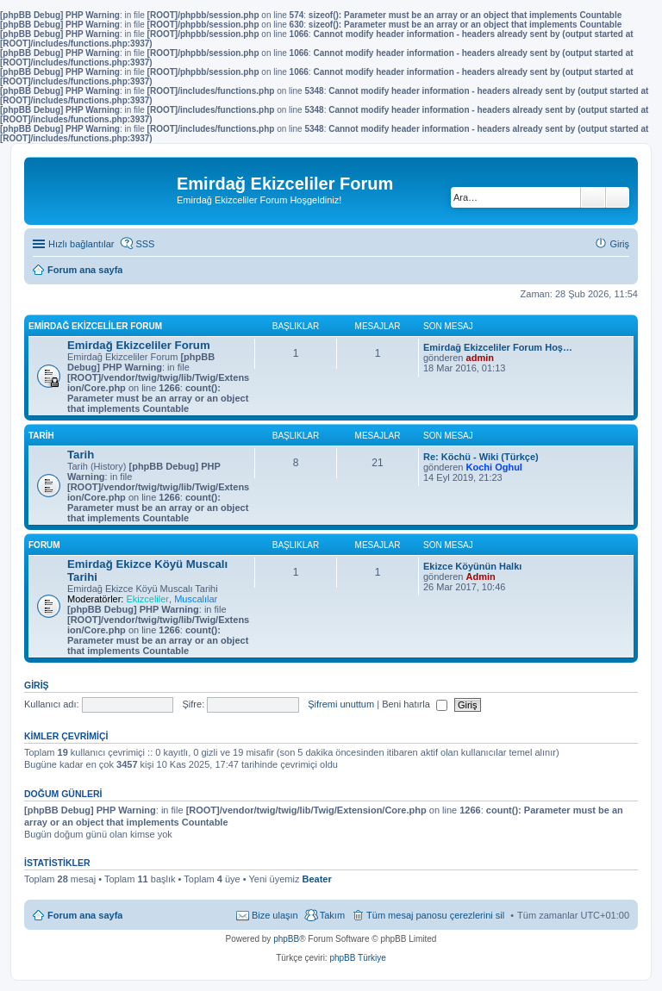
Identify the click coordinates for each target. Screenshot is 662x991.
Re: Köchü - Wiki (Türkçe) (481, 457)
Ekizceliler (147, 599)
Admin (481, 576)
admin (480, 357)
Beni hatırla (414, 704)
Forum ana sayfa (84, 915)
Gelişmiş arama (617, 197)
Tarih (41, 435)
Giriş (36, 685)
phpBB (286, 939)
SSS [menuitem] (144, 244)
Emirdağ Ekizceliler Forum (95, 326)
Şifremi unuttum (341, 704)
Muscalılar (195, 599)
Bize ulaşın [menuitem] (275, 915)
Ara (593, 197)
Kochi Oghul (494, 467)
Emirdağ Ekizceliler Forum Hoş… (497, 347)
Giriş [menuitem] (619, 244)
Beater (316, 879)
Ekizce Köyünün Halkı (472, 566)
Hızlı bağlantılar (81, 244)
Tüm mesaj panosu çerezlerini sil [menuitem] (435, 915)
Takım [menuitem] (332, 915)
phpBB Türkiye (357, 958)
